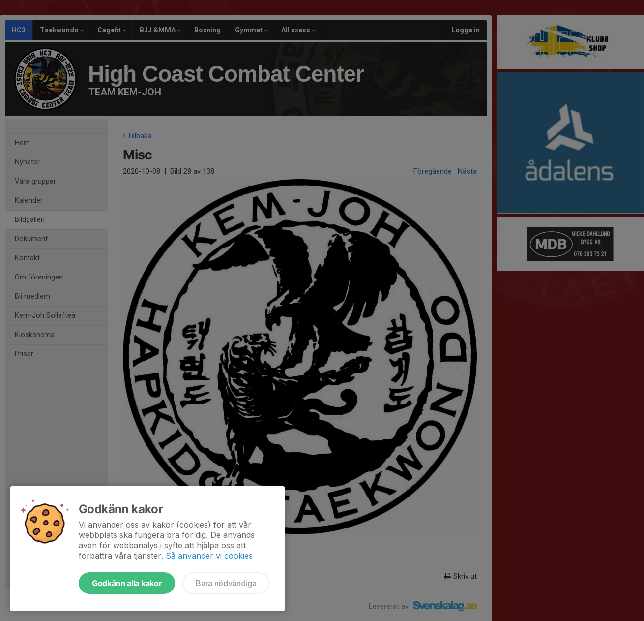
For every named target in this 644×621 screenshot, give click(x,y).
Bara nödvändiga (226, 583)
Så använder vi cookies (209, 555)
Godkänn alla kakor (127, 583)
